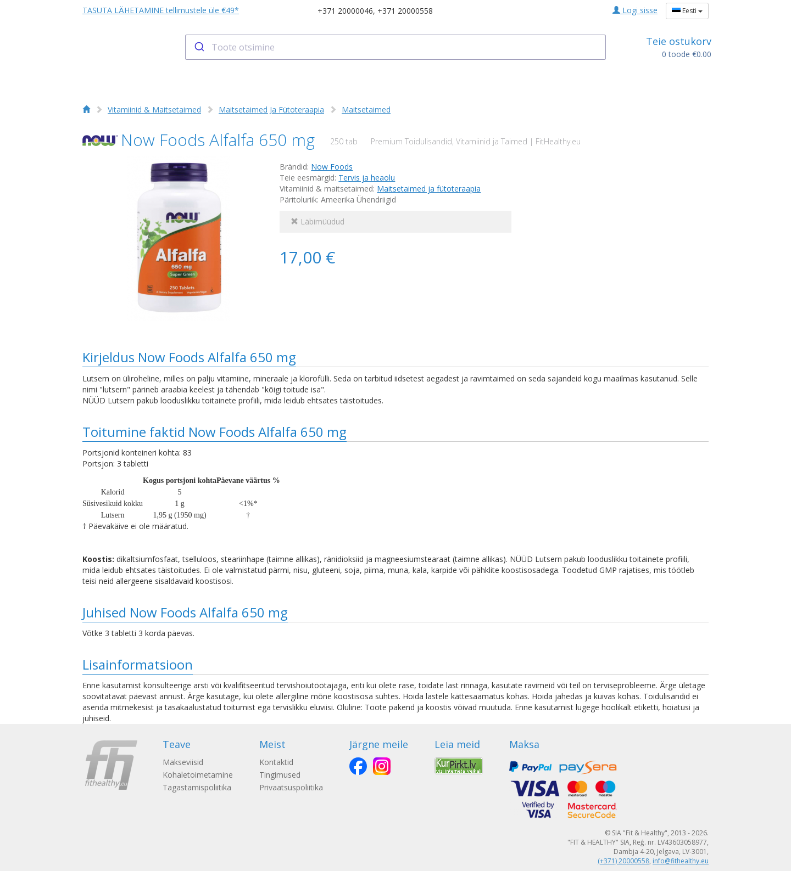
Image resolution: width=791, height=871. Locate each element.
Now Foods (332, 166)
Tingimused (279, 774)
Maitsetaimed (366, 109)
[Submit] (198, 47)
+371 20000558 (405, 10)
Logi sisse (635, 10)
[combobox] (395, 47)
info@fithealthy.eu (681, 861)
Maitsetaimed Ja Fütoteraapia (271, 109)
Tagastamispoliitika (197, 787)
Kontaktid (276, 762)
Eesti (687, 10)
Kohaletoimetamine (198, 774)
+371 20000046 (345, 10)
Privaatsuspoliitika (291, 787)
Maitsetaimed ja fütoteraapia (429, 188)
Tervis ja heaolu (366, 177)
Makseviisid (183, 762)
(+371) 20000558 (623, 861)
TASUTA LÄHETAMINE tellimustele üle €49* (160, 10)
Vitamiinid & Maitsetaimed (154, 109)
